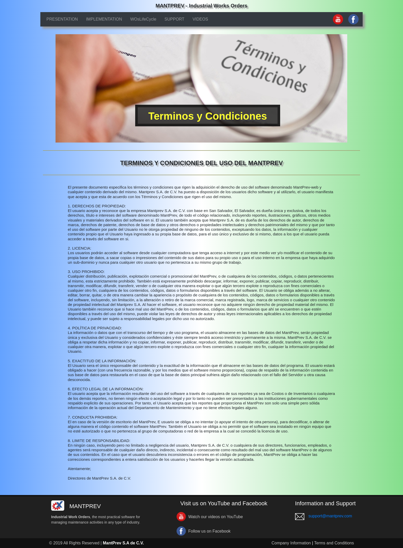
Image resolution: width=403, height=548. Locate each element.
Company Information (291, 543)
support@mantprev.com (330, 516)
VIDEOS (200, 19)
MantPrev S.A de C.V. (123, 543)
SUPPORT (174, 19)
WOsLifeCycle (143, 19)
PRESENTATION (62, 19)
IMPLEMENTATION (104, 19)
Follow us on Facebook (209, 531)
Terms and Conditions (334, 543)
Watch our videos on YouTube (215, 517)
